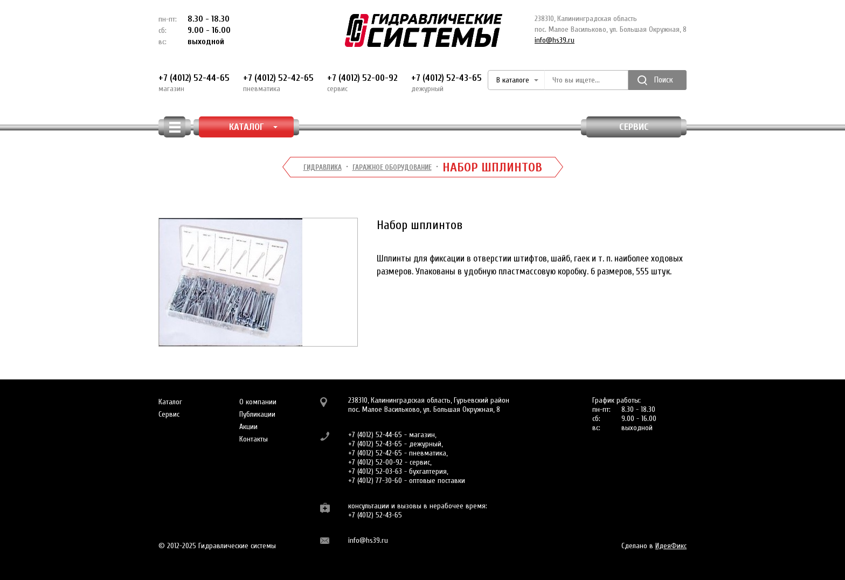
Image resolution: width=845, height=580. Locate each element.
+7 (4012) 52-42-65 (278, 83)
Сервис (634, 127)
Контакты (253, 439)
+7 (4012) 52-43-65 (446, 83)
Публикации (257, 414)
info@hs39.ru (554, 40)
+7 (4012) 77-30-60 (375, 480)
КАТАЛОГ (253, 127)
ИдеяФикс (671, 545)
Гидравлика (322, 167)
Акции (248, 426)
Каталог (170, 401)
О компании (257, 401)
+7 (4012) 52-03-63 (375, 471)
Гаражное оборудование (392, 167)
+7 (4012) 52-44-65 (194, 83)
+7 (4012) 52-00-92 (362, 83)
